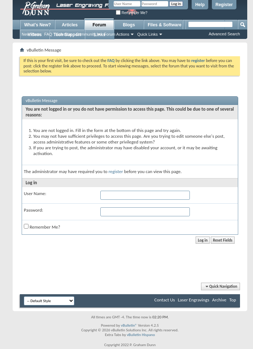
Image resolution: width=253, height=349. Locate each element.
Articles (70, 24)
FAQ (48, 34)
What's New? (37, 24)
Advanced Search (224, 34)
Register (224, 4)
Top (232, 299)
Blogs (129, 24)
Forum (99, 24)
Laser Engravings (193, 299)
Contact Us (164, 299)
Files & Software (164, 24)
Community (86, 34)
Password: (33, 210)
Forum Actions (116, 34)
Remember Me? (131, 13)
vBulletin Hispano (141, 334)
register (116, 171)
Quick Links (147, 34)
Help (200, 4)
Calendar (64, 34)
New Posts (31, 34)
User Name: (35, 193)
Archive (219, 299)
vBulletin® (129, 325)
